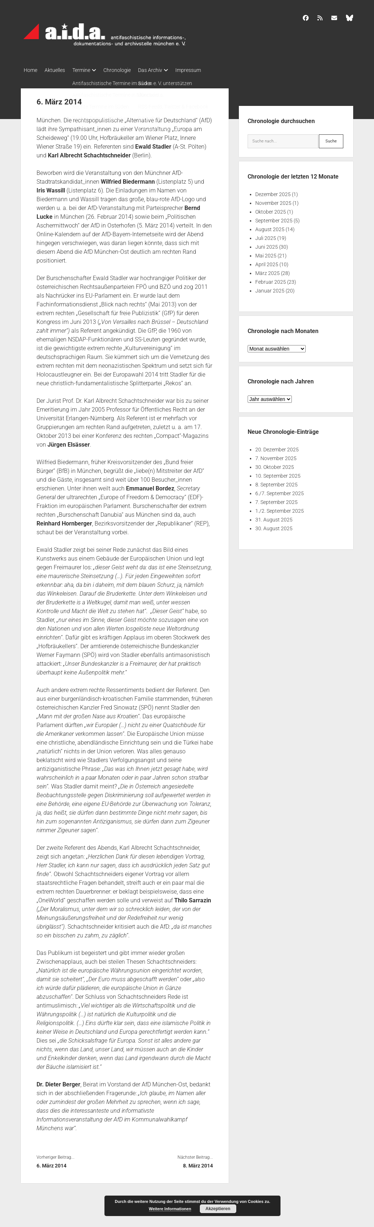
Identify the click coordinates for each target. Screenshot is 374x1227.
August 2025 (270, 227)
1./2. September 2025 (279, 509)
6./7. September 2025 (279, 491)
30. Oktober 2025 (274, 465)
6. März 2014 (51, 1163)
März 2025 (267, 271)
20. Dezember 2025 (277, 447)
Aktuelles (58, 70)
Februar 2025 (270, 280)
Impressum (206, 70)
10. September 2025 (278, 474)
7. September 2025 (276, 500)
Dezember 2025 (273, 192)
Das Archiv (165, 70)
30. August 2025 (274, 526)
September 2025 (274, 218)
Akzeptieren (217, 1208)
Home (30, 70)
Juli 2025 (265, 236)
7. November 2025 (276, 456)
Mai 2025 (265, 253)
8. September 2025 (276, 482)
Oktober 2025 (270, 210)
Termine (89, 70)
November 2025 (273, 201)
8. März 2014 (198, 1163)
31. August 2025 (274, 517)
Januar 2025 (270, 288)
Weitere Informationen (170, 1209)
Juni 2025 (266, 245)
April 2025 (266, 262)
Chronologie (128, 70)
